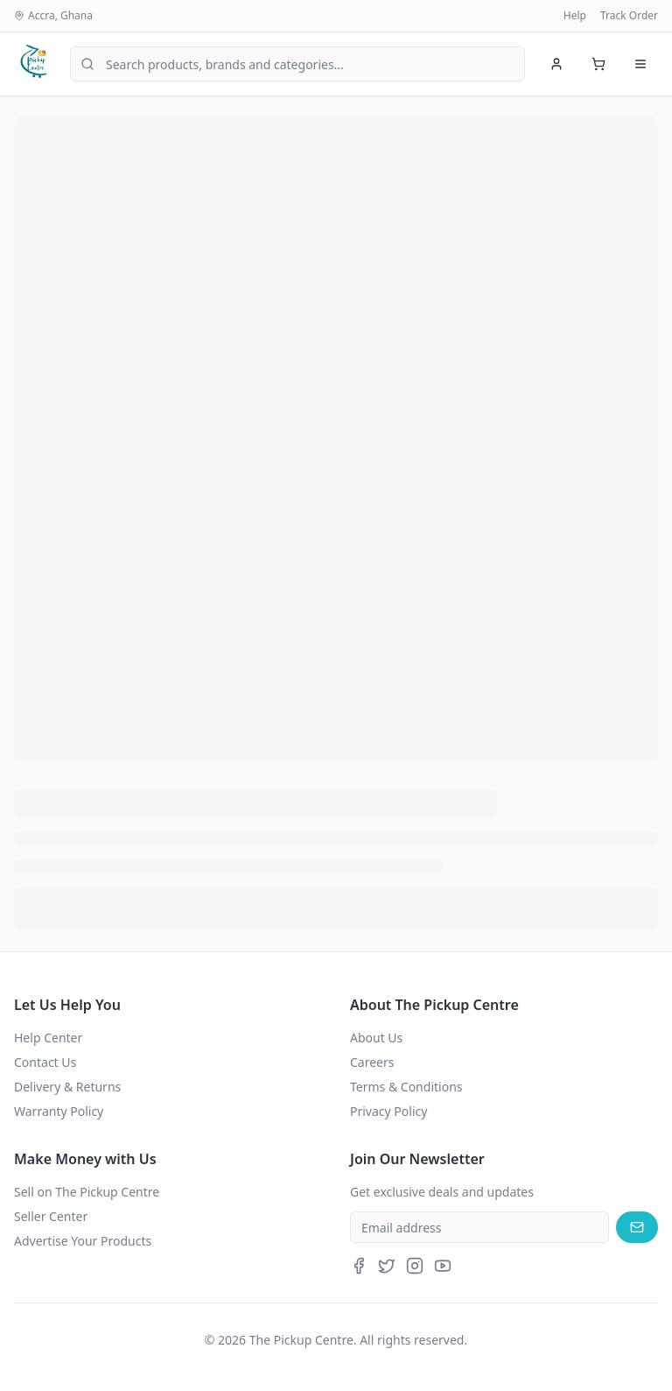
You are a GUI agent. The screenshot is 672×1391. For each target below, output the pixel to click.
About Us (376, 1037)
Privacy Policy (388, 1111)
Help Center (48, 1037)
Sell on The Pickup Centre (86, 1191)
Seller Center (51, 1216)
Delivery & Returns (67, 1086)
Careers (372, 1062)
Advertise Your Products (82, 1240)
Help (575, 16)
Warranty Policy (58, 1111)
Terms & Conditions (406, 1086)
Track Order (629, 16)
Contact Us (45, 1062)
